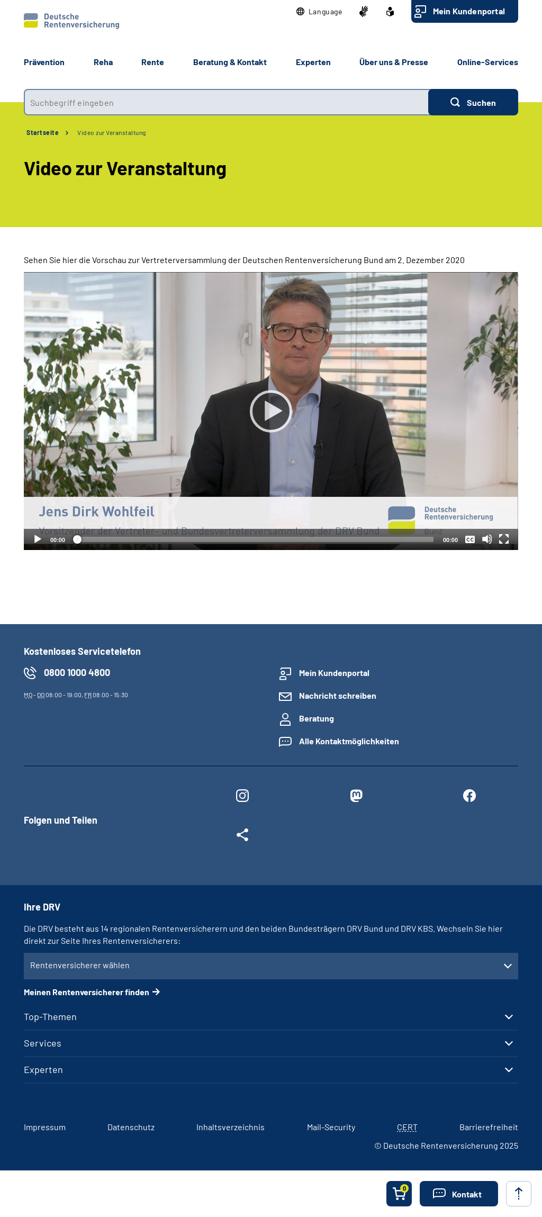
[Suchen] (473, 102)
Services (42, 1043)
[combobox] (226, 102)
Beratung (316, 718)
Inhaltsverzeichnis (230, 1127)
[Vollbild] (504, 539)
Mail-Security (331, 1127)
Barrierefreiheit (488, 1127)
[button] (319, 11)
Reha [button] (103, 62)
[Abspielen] (271, 411)
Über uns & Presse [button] (393, 62)
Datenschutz (131, 1127)
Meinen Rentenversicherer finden (86, 992)
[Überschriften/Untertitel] (470, 539)
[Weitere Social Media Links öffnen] (242, 837)
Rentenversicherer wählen (80, 965)
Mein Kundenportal (469, 11)
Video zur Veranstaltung (111, 132)
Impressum (45, 1127)
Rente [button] (152, 62)
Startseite (42, 132)
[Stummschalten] (487, 539)
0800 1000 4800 (77, 672)
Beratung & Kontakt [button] (230, 62)
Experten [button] (313, 62)
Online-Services (487, 62)
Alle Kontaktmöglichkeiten (349, 741)
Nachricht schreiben (337, 695)
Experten (43, 1069)
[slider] (254, 539)
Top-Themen (50, 1016)
